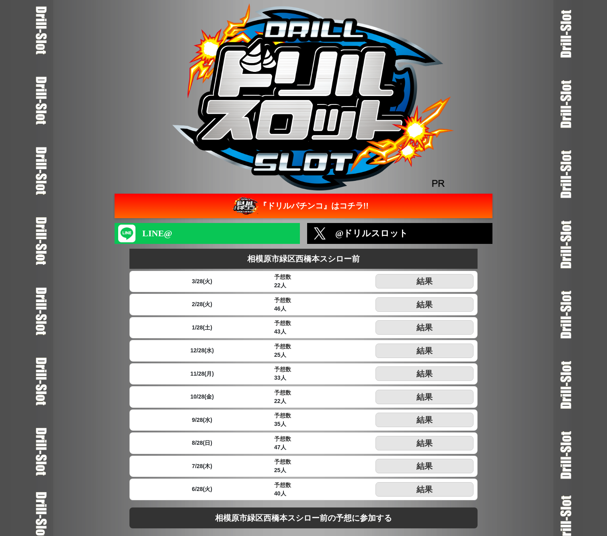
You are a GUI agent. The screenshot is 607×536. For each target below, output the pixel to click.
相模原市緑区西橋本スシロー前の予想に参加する (303, 517)
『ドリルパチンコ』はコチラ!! (300, 206)
